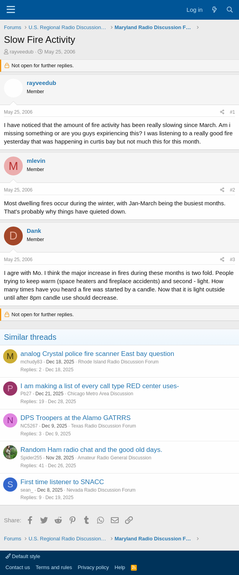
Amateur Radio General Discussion (114, 458)
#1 (232, 112)
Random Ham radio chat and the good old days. (91, 449)
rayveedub (22, 52)
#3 (232, 259)
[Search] (229, 9)
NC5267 (29, 426)
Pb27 (25, 393)
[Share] (222, 112)
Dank (34, 230)
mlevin (36, 160)
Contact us (18, 567)
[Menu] (11, 10)
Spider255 (31, 458)
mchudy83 (31, 362)
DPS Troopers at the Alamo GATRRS (75, 418)
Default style (23, 556)
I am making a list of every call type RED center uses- (99, 386)
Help (120, 567)
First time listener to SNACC (62, 482)
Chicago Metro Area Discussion (100, 393)
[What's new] (214, 9)
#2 (232, 190)
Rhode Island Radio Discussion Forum (118, 362)
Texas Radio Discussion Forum (103, 426)
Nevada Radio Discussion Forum (100, 490)
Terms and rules (54, 567)
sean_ (26, 490)
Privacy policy (93, 567)
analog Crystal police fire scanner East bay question (97, 354)
